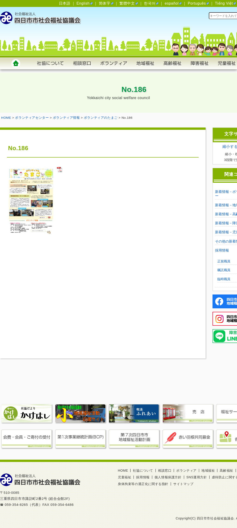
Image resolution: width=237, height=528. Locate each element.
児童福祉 (124, 477)
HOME (123, 470)
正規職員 (223, 261)
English (83, 3)
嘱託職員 (223, 270)
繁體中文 (127, 3)
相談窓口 (164, 470)
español (172, 3)
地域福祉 (208, 470)
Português (197, 3)
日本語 (64, 3)
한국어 (149, 3)
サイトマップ (183, 484)
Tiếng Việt (224, 3)
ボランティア (186, 470)
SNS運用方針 (196, 477)
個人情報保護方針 (168, 477)
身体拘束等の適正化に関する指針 (143, 484)
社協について (143, 470)
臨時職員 (223, 279)
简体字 (104, 3)
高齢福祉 (226, 470)
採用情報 (222, 250)
